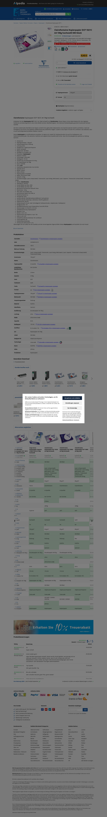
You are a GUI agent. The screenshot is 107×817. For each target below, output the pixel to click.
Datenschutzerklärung (67, 420)
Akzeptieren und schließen (72, 398)
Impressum (76, 420)
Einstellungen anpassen (72, 403)
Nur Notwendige (72, 408)
